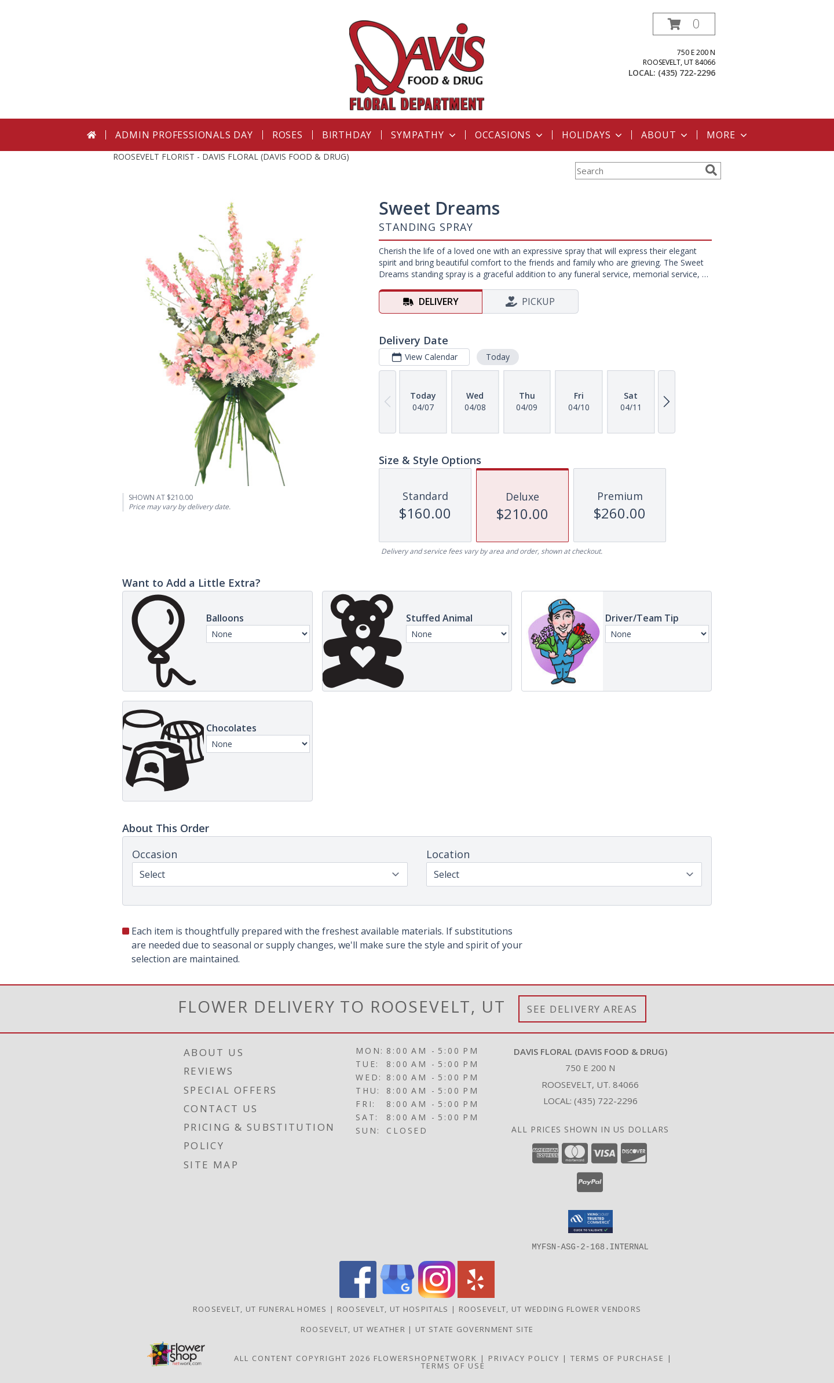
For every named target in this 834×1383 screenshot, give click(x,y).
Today (498, 356)
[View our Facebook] (357, 1294)
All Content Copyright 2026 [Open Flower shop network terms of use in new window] (302, 1357)
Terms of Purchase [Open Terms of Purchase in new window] (617, 1357)
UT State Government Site (474, 1328)
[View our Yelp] (476, 1294)
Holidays (593, 134)
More (728, 134)
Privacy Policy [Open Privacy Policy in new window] (523, 1357)
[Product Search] (638, 171)
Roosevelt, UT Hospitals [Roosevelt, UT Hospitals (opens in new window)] (393, 1308)
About (665, 134)
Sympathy (424, 134)
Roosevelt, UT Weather (353, 1328)
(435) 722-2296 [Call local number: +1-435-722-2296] (686, 72)
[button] (684, 24)
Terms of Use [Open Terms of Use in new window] (453, 1365)
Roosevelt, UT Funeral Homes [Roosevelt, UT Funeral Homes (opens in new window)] (260, 1308)
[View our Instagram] (436, 1294)
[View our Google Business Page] (397, 1294)
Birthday (347, 134)
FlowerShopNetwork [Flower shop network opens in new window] (425, 1357)
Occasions (510, 134)
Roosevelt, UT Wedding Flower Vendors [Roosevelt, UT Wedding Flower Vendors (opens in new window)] (550, 1308)
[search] (711, 170)
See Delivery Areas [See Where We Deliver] (582, 1009)
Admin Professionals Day (184, 134)
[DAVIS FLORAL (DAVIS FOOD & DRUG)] (417, 65)
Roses (287, 134)
